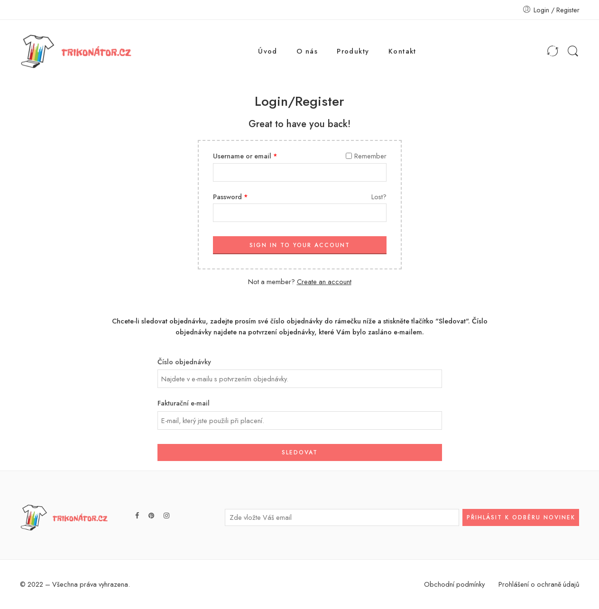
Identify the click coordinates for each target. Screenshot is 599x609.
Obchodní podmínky (454, 584)
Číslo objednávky (184, 362)
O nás (307, 51)
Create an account (324, 281)
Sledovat (300, 452)
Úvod (267, 51)
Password (230, 197)
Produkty (353, 51)
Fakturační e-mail (183, 403)
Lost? (379, 197)
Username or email (245, 156)
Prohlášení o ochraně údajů (539, 584)
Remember (366, 156)
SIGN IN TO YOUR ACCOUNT (299, 245)
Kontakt (402, 51)
